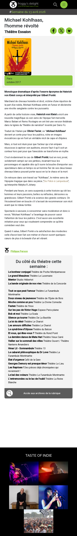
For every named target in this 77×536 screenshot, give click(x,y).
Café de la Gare (24, 359)
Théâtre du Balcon (30, 329)
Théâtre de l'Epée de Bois (35, 298)
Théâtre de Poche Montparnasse (36, 272)
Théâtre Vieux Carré (35, 337)
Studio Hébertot (20, 279)
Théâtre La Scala (23, 313)
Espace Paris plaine (33, 310)
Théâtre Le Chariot (25, 321)
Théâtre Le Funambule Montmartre (36, 375)
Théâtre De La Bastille (29, 317)
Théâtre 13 (27, 348)
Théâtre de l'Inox (21, 306)
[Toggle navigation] (64, 4)
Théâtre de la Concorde (37, 283)
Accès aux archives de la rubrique (42, 393)
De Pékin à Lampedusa (56, 181)
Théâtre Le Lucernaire (30, 275)
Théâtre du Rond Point (33, 333)
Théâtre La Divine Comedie (35, 302)
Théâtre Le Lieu (36, 363)
